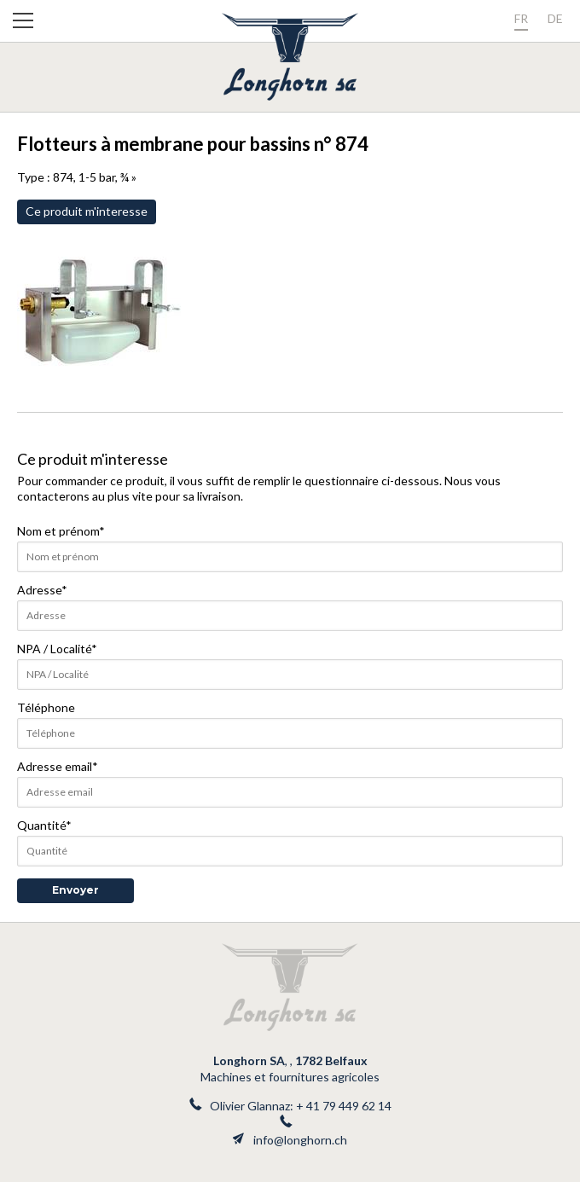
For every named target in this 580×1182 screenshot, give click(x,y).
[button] (23, 23)
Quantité (44, 825)
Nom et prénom (61, 531)
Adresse (42, 589)
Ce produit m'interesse (87, 211)
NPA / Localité (57, 648)
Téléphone (46, 707)
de (555, 18)
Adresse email (57, 766)
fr (521, 18)
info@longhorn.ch (300, 1140)
